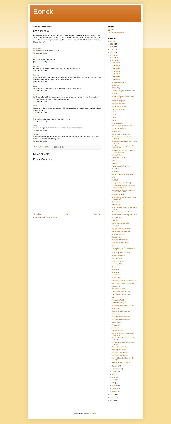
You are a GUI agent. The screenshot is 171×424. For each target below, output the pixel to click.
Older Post (97, 214)
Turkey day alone (117, 330)
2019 (112, 55)
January (114, 391)
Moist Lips (115, 220)
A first (113, 297)
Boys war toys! (116, 131)
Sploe (112, 29)
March (114, 385)
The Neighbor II (117, 275)
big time (114, 93)
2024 (112, 41)
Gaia (113, 177)
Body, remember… (118, 123)
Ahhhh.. (114, 112)
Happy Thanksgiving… (119, 255)
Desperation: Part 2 (118, 300)
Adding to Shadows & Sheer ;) (121, 183)
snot (113, 266)
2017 (112, 397)
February (115, 388)
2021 (112, 49)
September (115, 369)
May (113, 380)
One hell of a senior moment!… (121, 317)
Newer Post (37, 214)
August (114, 371)
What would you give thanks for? (122, 126)
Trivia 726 (115, 160)
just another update (118, 261)
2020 (112, 52)
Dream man (115, 269)
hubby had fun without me (120, 352)
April (113, 383)
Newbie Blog (116, 88)
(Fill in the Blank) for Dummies (121, 362)
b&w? (113, 245)
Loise (35, 86)
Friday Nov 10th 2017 (118, 303)
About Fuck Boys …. (118, 264)
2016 (112, 400)
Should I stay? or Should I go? (121, 134)
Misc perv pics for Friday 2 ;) (121, 166)
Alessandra (37, 49)
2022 (112, 47)
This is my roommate (118, 109)
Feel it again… (116, 328)
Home (67, 214)
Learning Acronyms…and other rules (123, 91)
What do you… (116, 314)
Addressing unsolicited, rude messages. (124, 280)
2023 (112, 44)
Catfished (115, 180)
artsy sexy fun (116, 286)
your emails (115, 226)
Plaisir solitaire (116, 202)
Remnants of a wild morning (120, 240)
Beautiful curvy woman (119, 128)
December (115, 57)
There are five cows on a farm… (122, 292)
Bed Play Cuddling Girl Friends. (122, 229)
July (113, 374)
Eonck (43, 11)
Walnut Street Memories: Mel (121, 231)
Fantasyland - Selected (119, 158)
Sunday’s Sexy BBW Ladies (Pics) (122, 174)
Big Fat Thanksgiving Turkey (121, 223)
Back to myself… (117, 322)
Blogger (94, 413)
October (114, 366)
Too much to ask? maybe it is (121, 311)
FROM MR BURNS (118, 194)
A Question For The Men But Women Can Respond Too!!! (123, 186)
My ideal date (116, 325)
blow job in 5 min (117, 155)
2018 (112, 394)
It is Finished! (116, 63)
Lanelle (35, 134)
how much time (116, 217)
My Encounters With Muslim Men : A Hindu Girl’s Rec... (123, 151)
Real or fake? (116, 85)
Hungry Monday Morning (119, 347)
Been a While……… (118, 278)
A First (114, 114)
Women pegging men (118, 101)
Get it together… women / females (122, 212)
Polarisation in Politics (119, 289)
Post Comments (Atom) (49, 217)
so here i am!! (116, 308)
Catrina (35, 57)
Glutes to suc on (117, 237)
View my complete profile (116, 33)
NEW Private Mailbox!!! (119, 82)
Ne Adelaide (115, 169)
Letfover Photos (117, 258)
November (115, 60)
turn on (114, 117)
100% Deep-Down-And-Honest (121, 252)
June (113, 377)
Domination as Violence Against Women (124, 215)
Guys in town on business (120, 106)
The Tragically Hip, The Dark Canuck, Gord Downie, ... (123, 249)
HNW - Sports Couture (119, 350)
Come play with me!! (118, 234)
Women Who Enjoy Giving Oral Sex (123, 305)
